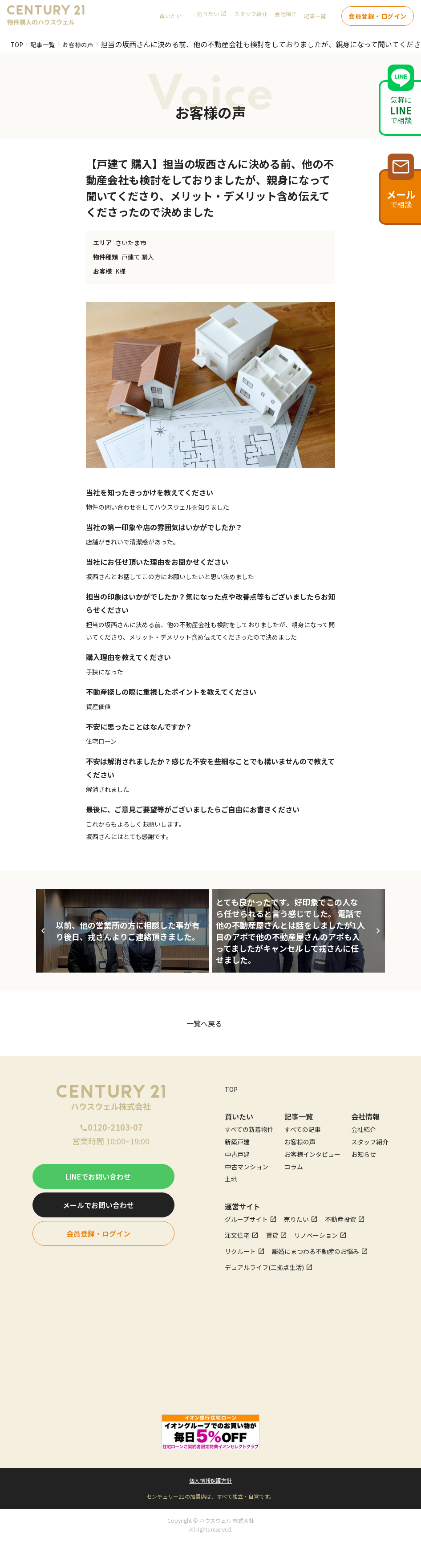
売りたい (208, 18)
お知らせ (363, 1154)
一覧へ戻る (204, 1023)
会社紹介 (286, 18)
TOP (18, 44)
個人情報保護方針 (210, 1480)
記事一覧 (46, 44)
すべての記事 (302, 1129)
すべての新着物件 (249, 1129)
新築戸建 (237, 1141)
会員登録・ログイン (377, 17)
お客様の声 (86, 44)
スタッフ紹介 (250, 18)
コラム (293, 1166)
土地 (231, 1179)
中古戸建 (237, 1154)
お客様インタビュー (312, 1154)
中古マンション (246, 1166)
